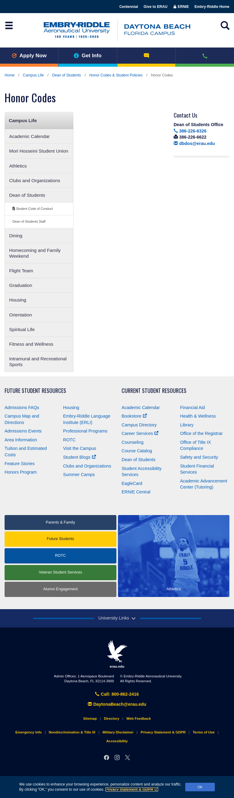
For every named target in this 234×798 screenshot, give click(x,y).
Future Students (60, 539)
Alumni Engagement (60, 589)
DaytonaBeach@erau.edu (117, 704)
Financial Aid (192, 407)
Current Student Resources (154, 390)
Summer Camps (79, 474)
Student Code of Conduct (32, 208)
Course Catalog (137, 450)
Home (10, 75)
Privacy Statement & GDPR (131, 789)
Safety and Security (199, 457)
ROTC (69, 439)
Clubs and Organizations (34, 180)
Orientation (20, 314)
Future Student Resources (35, 390)
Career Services (140, 433)
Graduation (20, 285)
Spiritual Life (22, 329)
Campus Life (33, 75)
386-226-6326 (190, 131)
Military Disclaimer (117, 732)
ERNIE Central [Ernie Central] (136, 491)
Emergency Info (28, 732)
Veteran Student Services (60, 572)
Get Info (87, 55)
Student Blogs (79, 457)
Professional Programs (85, 431)
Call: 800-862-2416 (117, 694)
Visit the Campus (79, 448)
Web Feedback (138, 718)
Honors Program (21, 472)
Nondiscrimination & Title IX (72, 732)
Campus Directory (139, 424)
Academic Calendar (29, 136)
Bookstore (134, 416)
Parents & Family (60, 522)
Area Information (21, 439)
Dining (15, 235)
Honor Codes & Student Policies (116, 75)
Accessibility (117, 741)
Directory (111, 718)
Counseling (133, 442)
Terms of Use (203, 732)
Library (186, 424)
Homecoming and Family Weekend (35, 253)
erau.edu (117, 654)
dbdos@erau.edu (194, 143)
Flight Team (21, 270)
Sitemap (90, 718)
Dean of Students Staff (28, 221)
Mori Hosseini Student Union (38, 151)
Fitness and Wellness (31, 344)
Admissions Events (23, 431)
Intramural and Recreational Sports (38, 361)
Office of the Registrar (201, 433)
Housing (17, 299)
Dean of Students (66, 75)
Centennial (128, 7)
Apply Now (29, 55)
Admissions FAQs (22, 407)
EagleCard (132, 483)
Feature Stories (19, 463)
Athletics (18, 165)
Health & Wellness (198, 416)
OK (200, 787)
